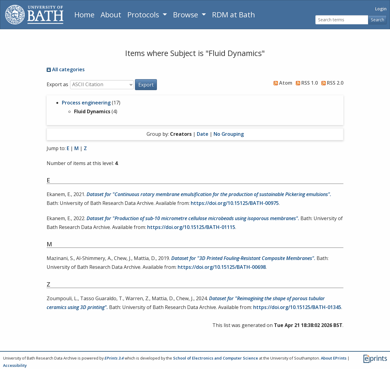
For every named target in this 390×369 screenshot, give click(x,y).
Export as (57, 84)
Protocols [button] (144, 14)
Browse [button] (186, 14)
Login (381, 9)
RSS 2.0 (331, 82)
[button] (146, 84)
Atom (281, 82)
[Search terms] (341, 20)
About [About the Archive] (111, 14)
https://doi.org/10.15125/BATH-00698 (222, 267)
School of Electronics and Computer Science (215, 358)
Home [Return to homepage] (84, 14)
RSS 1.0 (305, 82)
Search (377, 20)
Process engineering (86, 102)
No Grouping (229, 134)
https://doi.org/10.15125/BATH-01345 (297, 307)
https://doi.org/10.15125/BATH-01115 (191, 227)
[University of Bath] (34, 14)
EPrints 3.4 (114, 358)
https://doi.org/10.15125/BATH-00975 (235, 203)
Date (202, 134)
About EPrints (333, 358)
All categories (66, 69)
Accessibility (15, 365)
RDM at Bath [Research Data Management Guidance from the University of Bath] (233, 14)
